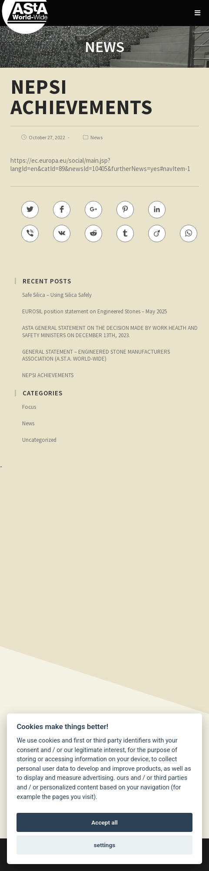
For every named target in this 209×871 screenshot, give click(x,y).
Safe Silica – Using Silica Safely (57, 295)
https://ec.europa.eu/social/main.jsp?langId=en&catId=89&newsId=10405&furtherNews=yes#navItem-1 (100, 164)
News (96, 137)
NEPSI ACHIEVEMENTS (47, 375)
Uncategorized (39, 440)
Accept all (104, 822)
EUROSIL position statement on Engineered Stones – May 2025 (94, 311)
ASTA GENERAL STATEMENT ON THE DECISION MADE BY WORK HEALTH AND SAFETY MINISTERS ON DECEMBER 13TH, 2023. (110, 331)
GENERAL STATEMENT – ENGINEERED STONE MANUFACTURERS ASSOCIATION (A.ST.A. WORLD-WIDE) (96, 355)
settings (104, 844)
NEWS (104, 46)
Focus (29, 407)
